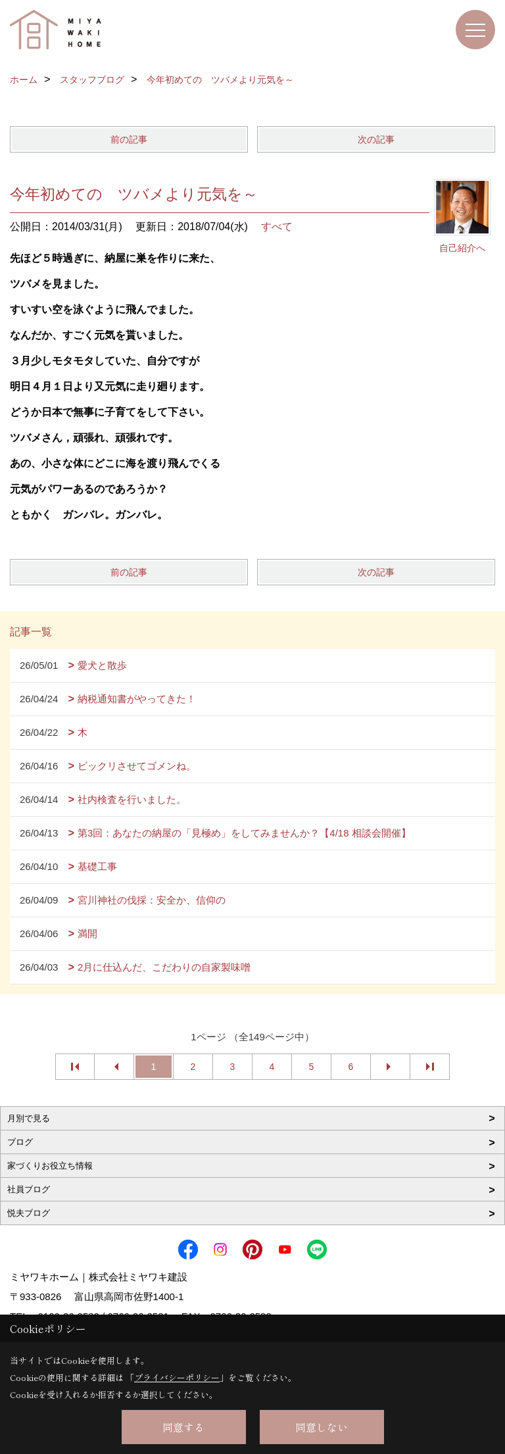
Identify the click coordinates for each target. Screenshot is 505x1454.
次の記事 (376, 139)
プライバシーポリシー (177, 1377)
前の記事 (128, 139)
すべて (277, 226)
